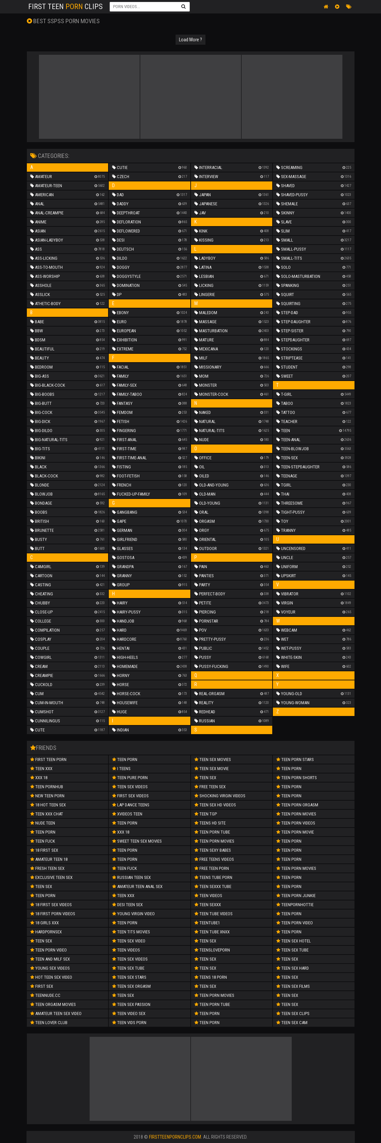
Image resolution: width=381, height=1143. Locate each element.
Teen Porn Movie (295, 832)
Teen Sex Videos (130, 786)
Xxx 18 (38, 777)
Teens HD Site (210, 823)
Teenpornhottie (295, 904)
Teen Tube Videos (213, 913)
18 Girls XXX (44, 922)
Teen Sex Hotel (293, 940)
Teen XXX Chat (46, 813)
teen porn (124, 859)
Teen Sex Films (293, 986)
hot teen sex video (51, 977)
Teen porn (124, 823)
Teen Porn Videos (295, 823)
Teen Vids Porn (129, 1022)
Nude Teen (42, 823)
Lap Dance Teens (130, 804)
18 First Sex (44, 850)
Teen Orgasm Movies (53, 1004)
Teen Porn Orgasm (297, 804)
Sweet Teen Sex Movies (137, 841)
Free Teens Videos (214, 859)
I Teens (121, 768)
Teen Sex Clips (292, 1013)
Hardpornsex (46, 931)
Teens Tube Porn (213, 877)
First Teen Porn (48, 759)
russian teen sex (131, 877)
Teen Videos (126, 949)
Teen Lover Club (48, 1022)
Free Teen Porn (211, 868)
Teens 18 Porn (210, 977)
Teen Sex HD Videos (215, 804)
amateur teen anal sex (137, 886)
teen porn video (48, 949)
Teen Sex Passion (131, 1004)
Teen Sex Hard (292, 968)
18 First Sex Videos (51, 904)
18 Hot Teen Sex (48, 804)
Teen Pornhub (46, 786)
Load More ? (190, 39)
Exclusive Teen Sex (51, 877)
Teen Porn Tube (212, 832)
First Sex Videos (130, 795)
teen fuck (42, 841)
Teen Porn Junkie (296, 895)
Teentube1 (207, 922)
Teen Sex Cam (291, 1022)
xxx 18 (120, 832)
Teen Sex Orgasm (131, 986)
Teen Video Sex (128, 1013)
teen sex (41, 886)
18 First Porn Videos (52, 913)
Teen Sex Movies (212, 759)
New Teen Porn (47, 795)
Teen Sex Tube (128, 968)
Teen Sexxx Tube (212, 886)
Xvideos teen (127, 813)
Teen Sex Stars (129, 977)
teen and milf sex (50, 959)
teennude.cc (45, 995)
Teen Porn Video (294, 922)
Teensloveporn (212, 949)
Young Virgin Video (133, 913)
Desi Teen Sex (127, 904)
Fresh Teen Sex (47, 868)
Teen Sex (41, 940)
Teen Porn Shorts (296, 777)
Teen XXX (41, 768)
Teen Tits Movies (131, 931)
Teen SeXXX (207, 904)
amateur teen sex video (56, 1013)
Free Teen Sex (210, 786)
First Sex (41, 986)
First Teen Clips (65, 6)
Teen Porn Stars (295, 759)
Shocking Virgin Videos (219, 795)
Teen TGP (205, 813)
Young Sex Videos (50, 968)
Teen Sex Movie (211, 768)
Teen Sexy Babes (212, 850)
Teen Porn (42, 832)
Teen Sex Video (128, 940)
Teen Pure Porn (130, 777)
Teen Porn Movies (214, 841)
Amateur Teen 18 (48, 859)
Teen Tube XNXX (212, 931)
